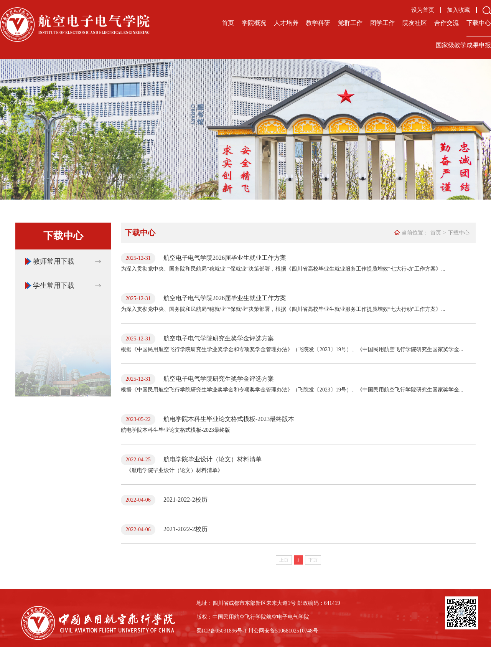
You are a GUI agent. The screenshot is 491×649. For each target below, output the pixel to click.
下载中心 (478, 23)
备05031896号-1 (228, 631)
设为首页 (422, 10)
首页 (228, 23)
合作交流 (446, 23)
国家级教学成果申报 (463, 45)
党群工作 (350, 23)
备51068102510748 (291, 631)
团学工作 (382, 23)
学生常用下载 (53, 285)
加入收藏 (458, 10)
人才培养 (286, 23)
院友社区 (414, 23)
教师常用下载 (53, 261)
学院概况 (254, 23)
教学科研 (318, 23)
